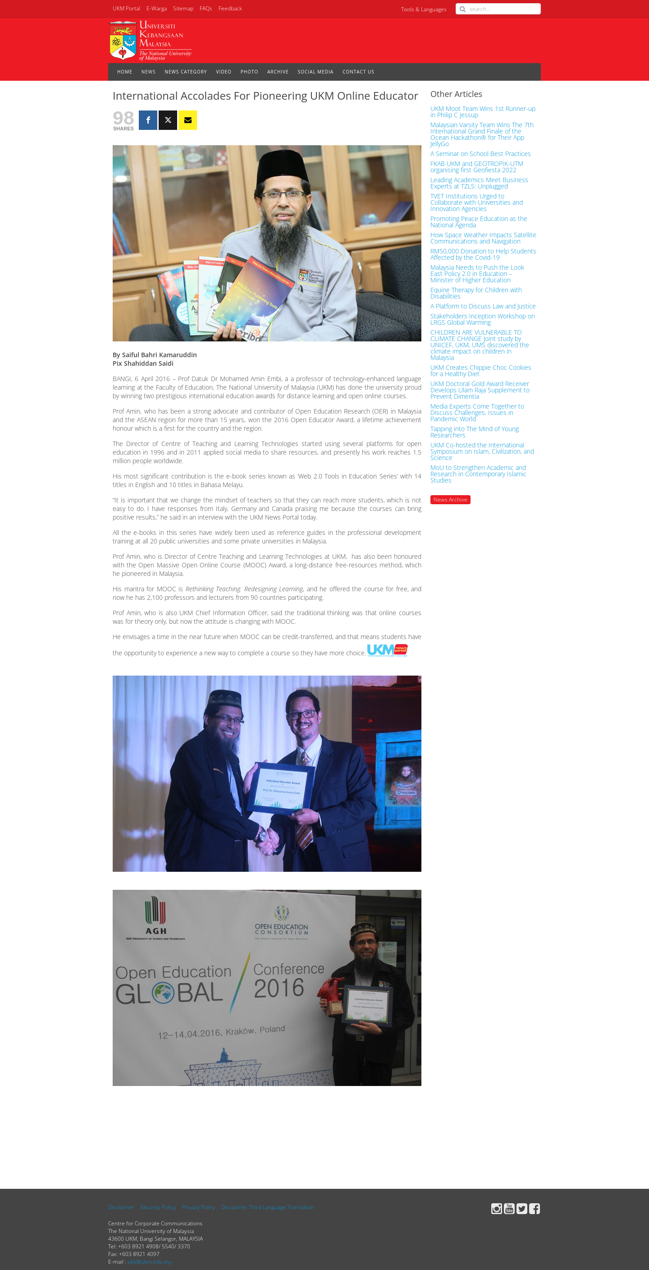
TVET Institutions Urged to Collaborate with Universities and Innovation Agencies (476, 202)
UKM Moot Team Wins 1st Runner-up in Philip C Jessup (482, 112)
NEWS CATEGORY (186, 72)
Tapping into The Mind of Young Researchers (474, 432)
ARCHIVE (277, 72)
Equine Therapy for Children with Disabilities (476, 293)
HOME (125, 72)
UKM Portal (126, 8)
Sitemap (183, 8)
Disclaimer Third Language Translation (267, 1207)
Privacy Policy (198, 1207)
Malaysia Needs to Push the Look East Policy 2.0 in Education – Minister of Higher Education (477, 273)
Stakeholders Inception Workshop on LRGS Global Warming (482, 319)
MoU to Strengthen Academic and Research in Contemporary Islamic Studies (478, 474)
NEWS (149, 72)
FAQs (206, 8)
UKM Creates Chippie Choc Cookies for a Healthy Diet (480, 370)
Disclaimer (121, 1207)
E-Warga (156, 8)
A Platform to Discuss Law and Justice (483, 306)
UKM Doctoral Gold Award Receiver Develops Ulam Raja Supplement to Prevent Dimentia (480, 390)
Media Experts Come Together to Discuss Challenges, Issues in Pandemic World (477, 412)
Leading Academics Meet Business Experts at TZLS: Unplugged (479, 183)
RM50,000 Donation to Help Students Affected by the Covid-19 (483, 254)
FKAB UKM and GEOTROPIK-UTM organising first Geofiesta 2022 (476, 167)
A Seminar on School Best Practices (480, 154)
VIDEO (223, 72)
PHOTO (249, 72)
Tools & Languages (424, 9)
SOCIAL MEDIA (316, 72)
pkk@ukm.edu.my (150, 1261)
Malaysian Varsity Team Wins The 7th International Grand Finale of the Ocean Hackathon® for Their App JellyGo (482, 134)
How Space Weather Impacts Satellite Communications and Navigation (483, 238)
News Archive (450, 499)
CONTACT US (359, 72)
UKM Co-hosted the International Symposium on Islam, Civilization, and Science (482, 451)
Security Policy (158, 1207)
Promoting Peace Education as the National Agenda (478, 222)
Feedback (230, 8)
